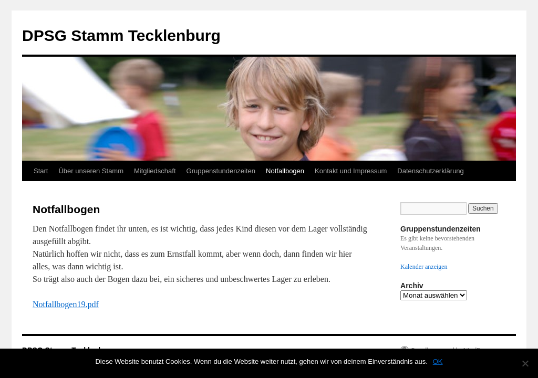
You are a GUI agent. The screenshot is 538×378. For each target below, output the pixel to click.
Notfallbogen (285, 171)
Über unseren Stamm (90, 171)
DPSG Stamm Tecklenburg (121, 35)
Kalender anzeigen (424, 266)
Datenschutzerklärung (430, 171)
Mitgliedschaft (154, 171)
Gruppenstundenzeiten (221, 171)
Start (41, 171)
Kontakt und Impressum (351, 171)
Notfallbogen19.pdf (66, 304)
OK (438, 361)
